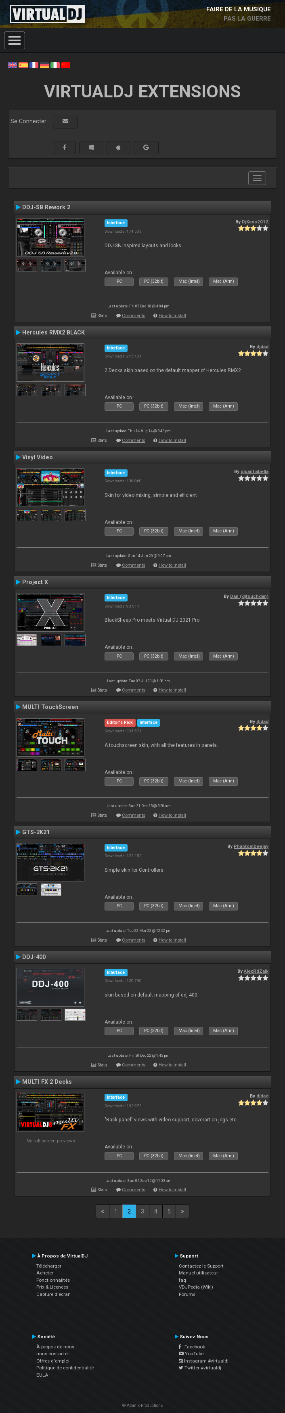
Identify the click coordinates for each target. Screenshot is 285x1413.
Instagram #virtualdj (203, 1361)
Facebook (192, 1347)
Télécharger (48, 1266)
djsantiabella (254, 471)
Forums (187, 1294)
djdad (262, 346)
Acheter (44, 1273)
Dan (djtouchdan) (249, 596)
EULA (42, 1375)
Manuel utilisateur (198, 1273)
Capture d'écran (53, 1294)
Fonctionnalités (53, 1280)
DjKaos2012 (255, 222)
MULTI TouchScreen (50, 707)
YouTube (191, 1353)
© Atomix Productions (142, 1405)
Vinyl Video (37, 457)
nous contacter (52, 1353)
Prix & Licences (52, 1287)
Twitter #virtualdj (200, 1368)
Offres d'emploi (52, 1361)
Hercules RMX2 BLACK (53, 332)
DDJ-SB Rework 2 (46, 207)
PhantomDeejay (251, 846)
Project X (35, 582)
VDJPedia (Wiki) (196, 1287)
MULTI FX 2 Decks (47, 1082)
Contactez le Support (201, 1266)
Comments (133, 315)
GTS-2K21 (36, 832)
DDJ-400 (34, 957)
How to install (172, 315)
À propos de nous (55, 1347)
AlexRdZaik (256, 971)
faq (182, 1280)
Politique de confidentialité (65, 1368)
